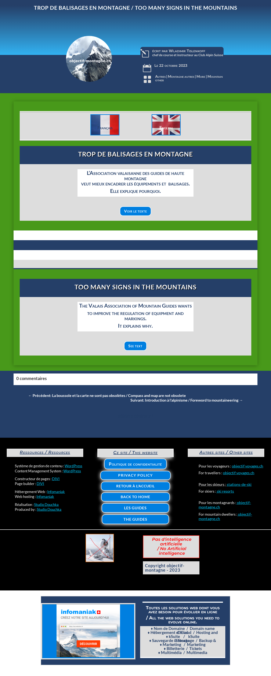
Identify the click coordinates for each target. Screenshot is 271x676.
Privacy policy (135, 475)
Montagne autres (181, 76)
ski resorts (225, 491)
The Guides (135, 519)
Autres (160, 76)
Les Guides (135, 508)
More (200, 76)
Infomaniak (56, 491)
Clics (28, 121)
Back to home (135, 497)
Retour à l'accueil (135, 486)
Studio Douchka (46, 504)
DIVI (55, 479)
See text (135, 345)
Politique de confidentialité (135, 463)
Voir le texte (135, 211)
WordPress (73, 466)
